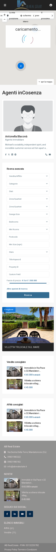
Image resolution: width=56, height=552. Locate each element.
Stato (11, 252)
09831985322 (14, 457)
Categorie (13, 184)
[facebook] (7, 514)
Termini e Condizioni (27, 549)
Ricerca (28, 295)
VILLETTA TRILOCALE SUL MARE (21, 347)
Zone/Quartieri (15, 199)
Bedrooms (13, 222)
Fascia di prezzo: (14, 280)
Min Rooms (14, 229)
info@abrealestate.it (17, 466)
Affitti (6, 528)
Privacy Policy (10, 549)
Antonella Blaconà (16, 136)
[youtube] (22, 514)
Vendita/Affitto (15, 176)
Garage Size (14, 214)
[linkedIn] (15, 514)
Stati (11, 191)
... (46, 148)
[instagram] (30, 514)
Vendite (7, 532)
